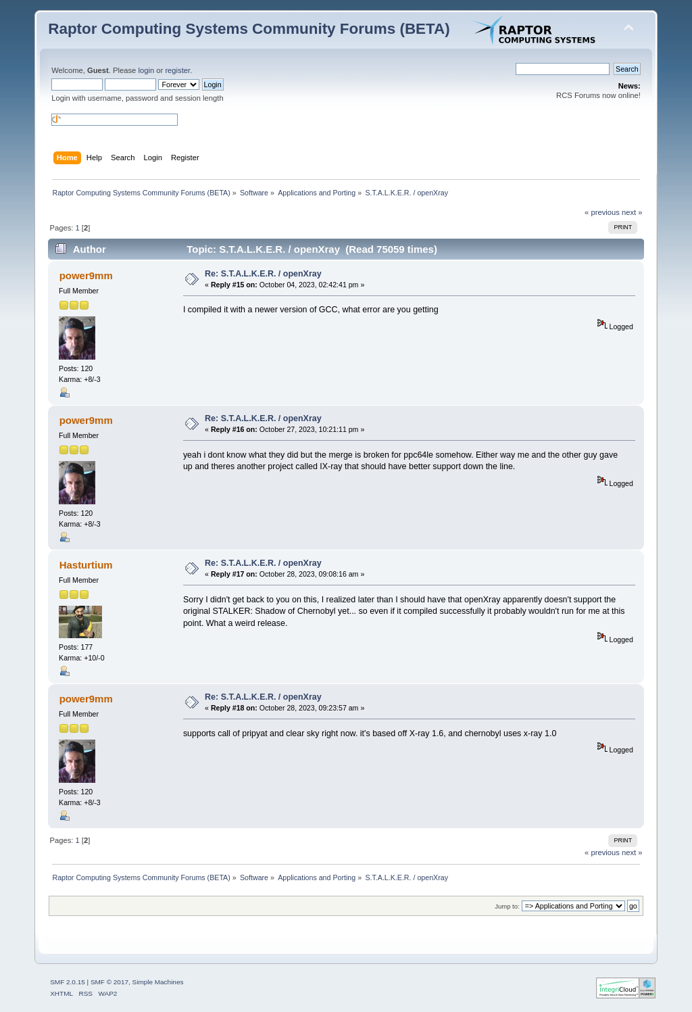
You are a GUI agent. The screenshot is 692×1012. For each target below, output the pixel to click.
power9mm (86, 275)
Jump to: (507, 906)
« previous (602, 212)
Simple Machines (158, 982)
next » (632, 212)
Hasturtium (86, 565)
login (146, 70)
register (177, 70)
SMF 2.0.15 (67, 982)
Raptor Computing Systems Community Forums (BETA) (249, 28)
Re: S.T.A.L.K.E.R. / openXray (263, 274)
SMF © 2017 (109, 982)
